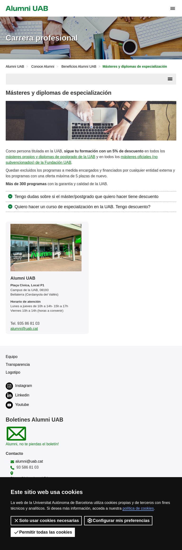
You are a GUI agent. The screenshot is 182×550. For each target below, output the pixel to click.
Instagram (19, 386)
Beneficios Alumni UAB (78, 66)
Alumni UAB (15, 66)
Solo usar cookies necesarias (46, 520)
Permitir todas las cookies (43, 532)
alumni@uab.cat (24, 329)
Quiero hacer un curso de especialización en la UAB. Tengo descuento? (82, 206)
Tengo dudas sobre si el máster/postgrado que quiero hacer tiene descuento (86, 196)
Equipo (12, 357)
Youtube (17, 405)
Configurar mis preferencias (118, 520)
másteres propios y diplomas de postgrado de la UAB (50, 157)
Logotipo (13, 372)
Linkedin (17, 395)
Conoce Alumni (42, 66)
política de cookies (138, 508)
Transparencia (18, 364)
